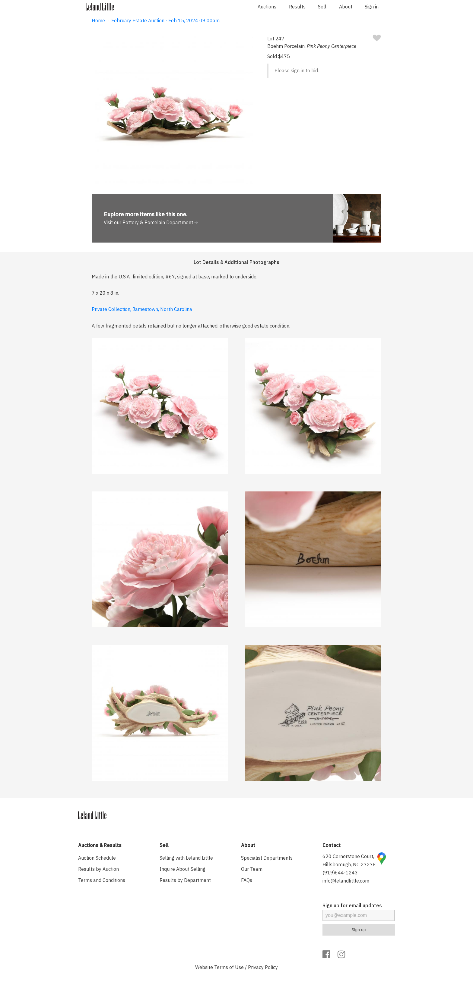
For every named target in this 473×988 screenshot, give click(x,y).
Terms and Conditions (101, 880)
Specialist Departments (267, 858)
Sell (322, 7)
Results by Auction (98, 869)
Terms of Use (229, 967)
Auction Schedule (97, 858)
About (345, 7)
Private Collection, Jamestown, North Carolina (142, 309)
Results (297, 7)
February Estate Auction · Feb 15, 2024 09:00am (165, 20)
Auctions (267, 7)
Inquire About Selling (182, 869)
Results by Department (185, 880)
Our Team (251, 869)
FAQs (246, 880)
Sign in (372, 7)
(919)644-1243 (340, 873)
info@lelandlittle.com (345, 881)
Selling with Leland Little (186, 858)
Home (98, 20)
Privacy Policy (263, 967)
